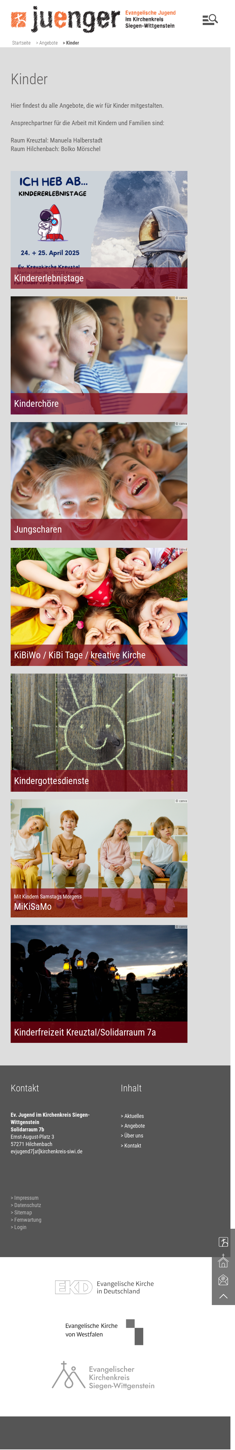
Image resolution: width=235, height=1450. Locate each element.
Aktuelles (134, 1116)
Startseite (21, 43)
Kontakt (132, 1145)
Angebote (134, 1126)
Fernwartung (27, 1220)
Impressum (26, 1198)
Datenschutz (27, 1205)
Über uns (133, 1135)
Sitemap (23, 1212)
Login (20, 1227)
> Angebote (47, 43)
